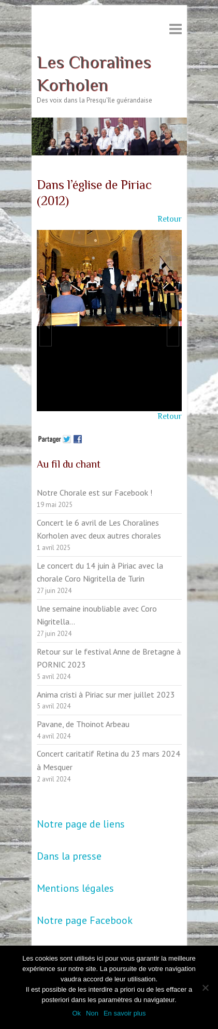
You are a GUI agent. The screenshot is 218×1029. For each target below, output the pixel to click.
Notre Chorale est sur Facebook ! (94, 492)
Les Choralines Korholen (94, 73)
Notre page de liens (81, 824)
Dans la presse (69, 856)
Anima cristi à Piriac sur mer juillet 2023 (106, 694)
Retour (169, 219)
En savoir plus (125, 1013)
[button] (45, 320)
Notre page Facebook (85, 920)
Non (92, 1013)
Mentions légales (75, 888)
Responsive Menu (175, 28)
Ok (76, 1013)
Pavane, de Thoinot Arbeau (83, 724)
